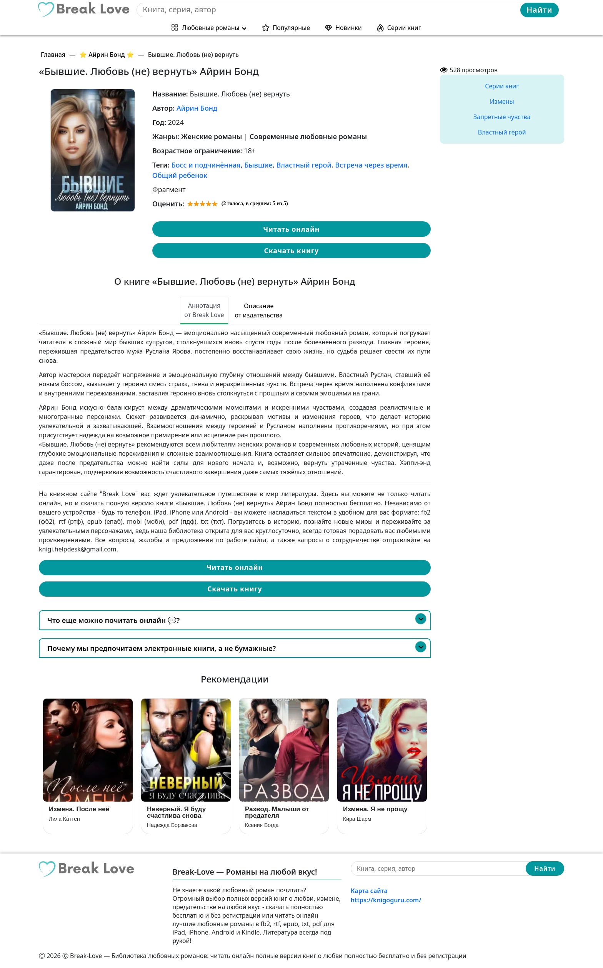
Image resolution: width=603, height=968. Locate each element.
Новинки (348, 27)
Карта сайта (369, 891)
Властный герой (303, 164)
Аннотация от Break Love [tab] (204, 310)
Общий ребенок (179, 175)
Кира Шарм (357, 819)
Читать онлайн (291, 229)
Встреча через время (371, 164)
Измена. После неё (79, 809)
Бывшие (258, 164)
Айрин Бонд (197, 108)
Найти (539, 10)
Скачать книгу (291, 250)
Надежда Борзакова (172, 825)
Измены (502, 101)
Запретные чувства (501, 117)
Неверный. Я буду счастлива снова (176, 812)
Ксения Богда (261, 825)
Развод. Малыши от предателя (277, 812)
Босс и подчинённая (206, 164)
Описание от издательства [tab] (259, 310)
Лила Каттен (64, 819)
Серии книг (404, 27)
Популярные (291, 27)
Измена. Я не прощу (375, 809)
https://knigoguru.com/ (386, 900)
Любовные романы (210, 27)
